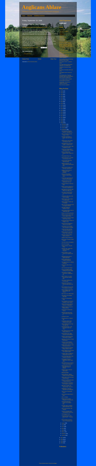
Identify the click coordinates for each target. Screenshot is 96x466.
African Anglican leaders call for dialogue (67, 202)
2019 (62, 103)
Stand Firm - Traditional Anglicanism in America (64, 55)
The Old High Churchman (64, 80)
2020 (62, 101)
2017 (62, 106)
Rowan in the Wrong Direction (68, 213)
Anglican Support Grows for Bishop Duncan (67, 307)
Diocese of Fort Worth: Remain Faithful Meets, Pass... (67, 175)
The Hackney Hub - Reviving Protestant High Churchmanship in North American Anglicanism (66, 76)
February (64, 433)
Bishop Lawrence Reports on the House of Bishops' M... (67, 187)
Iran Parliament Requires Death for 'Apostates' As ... (67, 132)
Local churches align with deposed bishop (67, 161)
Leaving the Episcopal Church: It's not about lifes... (66, 402)
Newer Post (25, 59)
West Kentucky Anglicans (64, 84)
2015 (62, 110)
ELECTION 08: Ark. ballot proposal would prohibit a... (67, 334)
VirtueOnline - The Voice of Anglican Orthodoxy (64, 83)
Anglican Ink (61, 32)
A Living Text (61, 29)
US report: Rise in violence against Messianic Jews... (67, 406)
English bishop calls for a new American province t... (67, 345)
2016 (62, 108)
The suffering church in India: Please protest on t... (67, 331)
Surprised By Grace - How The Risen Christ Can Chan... (67, 327)
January (63, 435)
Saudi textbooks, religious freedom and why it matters (67, 375)
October (63, 127)
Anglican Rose (62, 34)
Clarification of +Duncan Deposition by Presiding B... (68, 389)
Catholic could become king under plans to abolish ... (67, 337)
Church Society (62, 39)
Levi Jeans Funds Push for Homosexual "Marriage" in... (67, 193)
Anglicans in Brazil (63, 37)
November (64, 125)
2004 (62, 442)
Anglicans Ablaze (41, 7)
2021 (62, 99)
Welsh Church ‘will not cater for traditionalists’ (67, 199)
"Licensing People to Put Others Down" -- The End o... (67, 416)
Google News (62, 48)
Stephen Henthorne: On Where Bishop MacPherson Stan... (68, 164)
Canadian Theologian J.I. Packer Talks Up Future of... (67, 137)
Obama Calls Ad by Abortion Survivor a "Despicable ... (67, 304)
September (64, 129)
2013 (62, 113)
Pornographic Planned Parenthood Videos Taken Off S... (67, 360)
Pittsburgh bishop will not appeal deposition (67, 257)
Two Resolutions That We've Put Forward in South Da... (67, 383)
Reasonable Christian (63, 50)
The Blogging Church (66, 414)
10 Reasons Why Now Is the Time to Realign (67, 197)
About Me (29, 15)
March (63, 431)
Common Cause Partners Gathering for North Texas (67, 343)
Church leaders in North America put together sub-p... (67, 253)
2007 (62, 437)
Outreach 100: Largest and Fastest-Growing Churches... (67, 249)
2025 (62, 92)
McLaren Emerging (65, 243)
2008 (62, 122)
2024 (62, 94)
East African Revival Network (65, 42)
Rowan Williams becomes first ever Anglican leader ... (68, 351)
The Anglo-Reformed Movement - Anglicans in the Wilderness (66, 65)
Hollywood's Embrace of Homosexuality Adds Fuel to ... (67, 284)
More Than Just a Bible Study (67, 293)
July (63, 424)
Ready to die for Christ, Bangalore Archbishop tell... (68, 399)
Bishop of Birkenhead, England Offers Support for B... (67, 153)
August (63, 423)
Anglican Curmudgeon (63, 31)
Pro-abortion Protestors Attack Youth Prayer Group (68, 218)
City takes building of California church (66, 208)
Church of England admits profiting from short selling (67, 270)
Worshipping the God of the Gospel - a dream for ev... (67, 144)
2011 (62, 117)
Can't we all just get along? (67, 267)
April (63, 430)
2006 (62, 439)
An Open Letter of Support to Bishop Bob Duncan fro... (67, 354)
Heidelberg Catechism (39, 15)
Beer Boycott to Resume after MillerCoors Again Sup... (67, 190)
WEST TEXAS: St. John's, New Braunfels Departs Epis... (67, 277)
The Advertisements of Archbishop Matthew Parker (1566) (66, 60)
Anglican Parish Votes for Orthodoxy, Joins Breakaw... (67, 171)
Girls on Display (65, 397)
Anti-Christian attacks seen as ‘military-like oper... (68, 211)
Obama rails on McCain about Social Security (68, 378)
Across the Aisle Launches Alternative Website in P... (67, 230)
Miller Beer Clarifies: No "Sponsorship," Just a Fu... (67, 386)
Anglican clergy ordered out (67, 237)
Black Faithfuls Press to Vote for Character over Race (67, 287)
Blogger (55, 463)
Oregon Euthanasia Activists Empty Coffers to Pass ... (67, 348)
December (64, 124)
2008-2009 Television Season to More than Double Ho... (67, 363)
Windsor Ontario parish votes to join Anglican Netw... (67, 215)
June (63, 426)
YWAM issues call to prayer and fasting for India (67, 141)
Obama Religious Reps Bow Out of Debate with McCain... (67, 290)
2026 (62, 91)
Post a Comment (27, 53)
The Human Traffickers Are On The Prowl (67, 281)
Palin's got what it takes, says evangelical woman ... (67, 147)
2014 (62, 112)
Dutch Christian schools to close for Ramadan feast (67, 420)
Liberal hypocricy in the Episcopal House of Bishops (66, 366)
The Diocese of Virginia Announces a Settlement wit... (67, 273)
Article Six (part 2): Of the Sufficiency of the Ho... (67, 181)
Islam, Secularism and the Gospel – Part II (67, 134)
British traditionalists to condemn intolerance (66, 260)
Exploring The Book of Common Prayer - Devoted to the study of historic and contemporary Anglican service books (66, 46)
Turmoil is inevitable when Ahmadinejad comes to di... (67, 412)
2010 (62, 119)
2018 (62, 105)
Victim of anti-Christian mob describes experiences (67, 168)
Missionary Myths (65, 372)
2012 (62, 115)
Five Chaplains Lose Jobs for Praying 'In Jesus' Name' (67, 302)
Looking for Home (65, 316)
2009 (62, 120)
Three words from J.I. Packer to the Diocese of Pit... (67, 158)
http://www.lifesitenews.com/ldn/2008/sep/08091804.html (34, 27)
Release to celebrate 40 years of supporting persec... (68, 380)
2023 (62, 96)
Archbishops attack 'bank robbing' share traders (67, 322)
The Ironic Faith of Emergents (67, 242)
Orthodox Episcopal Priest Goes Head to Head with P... (67, 313)
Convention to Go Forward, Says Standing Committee (67, 227)
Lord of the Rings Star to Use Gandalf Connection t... (67, 357)
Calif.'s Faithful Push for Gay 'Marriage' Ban (67, 324)
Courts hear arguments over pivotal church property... (67, 178)
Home (23, 15)
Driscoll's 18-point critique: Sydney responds (67, 235)
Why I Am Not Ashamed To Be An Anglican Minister (68, 205)
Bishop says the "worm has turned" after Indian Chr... (67, 232)
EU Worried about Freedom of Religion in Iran (68, 221)
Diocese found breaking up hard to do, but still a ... (67, 224)
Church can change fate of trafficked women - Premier (67, 150)
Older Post (53, 59)
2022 (62, 98)
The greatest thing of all (66, 155)
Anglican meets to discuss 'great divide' (67, 370)
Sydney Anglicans (63, 57)
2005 (62, 441)
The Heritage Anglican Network (65, 78)
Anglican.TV (61, 36)
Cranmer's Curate (62, 40)
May (63, 428)
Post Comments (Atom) (32, 61)
